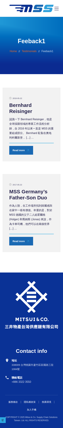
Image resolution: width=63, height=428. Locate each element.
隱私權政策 (30, 402)
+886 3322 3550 (21, 381)
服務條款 (13, 402)
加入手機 (31, 409)
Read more (19, 150)
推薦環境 (46, 402)
